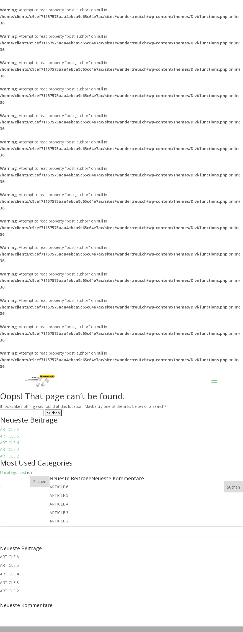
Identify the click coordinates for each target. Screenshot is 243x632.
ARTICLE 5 (9, 436)
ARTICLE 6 (9, 429)
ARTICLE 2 (9, 456)
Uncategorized (13, 472)
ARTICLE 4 (9, 442)
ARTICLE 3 (9, 449)
